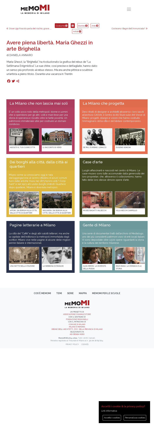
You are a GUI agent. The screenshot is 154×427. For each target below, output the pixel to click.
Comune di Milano (77, 403)
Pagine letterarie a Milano (32, 304)
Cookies (84, 423)
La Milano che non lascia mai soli (39, 182)
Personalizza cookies (135, 417)
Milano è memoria (77, 406)
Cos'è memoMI (42, 372)
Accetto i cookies (112, 417)
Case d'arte (93, 241)
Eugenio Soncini (123, 226)
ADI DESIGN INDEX (77, 413)
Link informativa (109, 411)
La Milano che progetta (103, 182)
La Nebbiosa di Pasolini (53, 345)
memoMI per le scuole (106, 372)
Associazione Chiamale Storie (77, 393)
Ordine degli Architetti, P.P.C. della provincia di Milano (77, 408)
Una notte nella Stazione (22, 345)
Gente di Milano (96, 304)
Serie (70, 372)
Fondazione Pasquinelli (77, 398)
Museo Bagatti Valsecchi (94, 289)
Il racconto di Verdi (52, 226)
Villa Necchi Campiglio (126, 289)
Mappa (83, 372)
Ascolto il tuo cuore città (22, 226)
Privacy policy (72, 423)
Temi (59, 372)
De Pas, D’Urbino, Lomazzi (94, 226)
